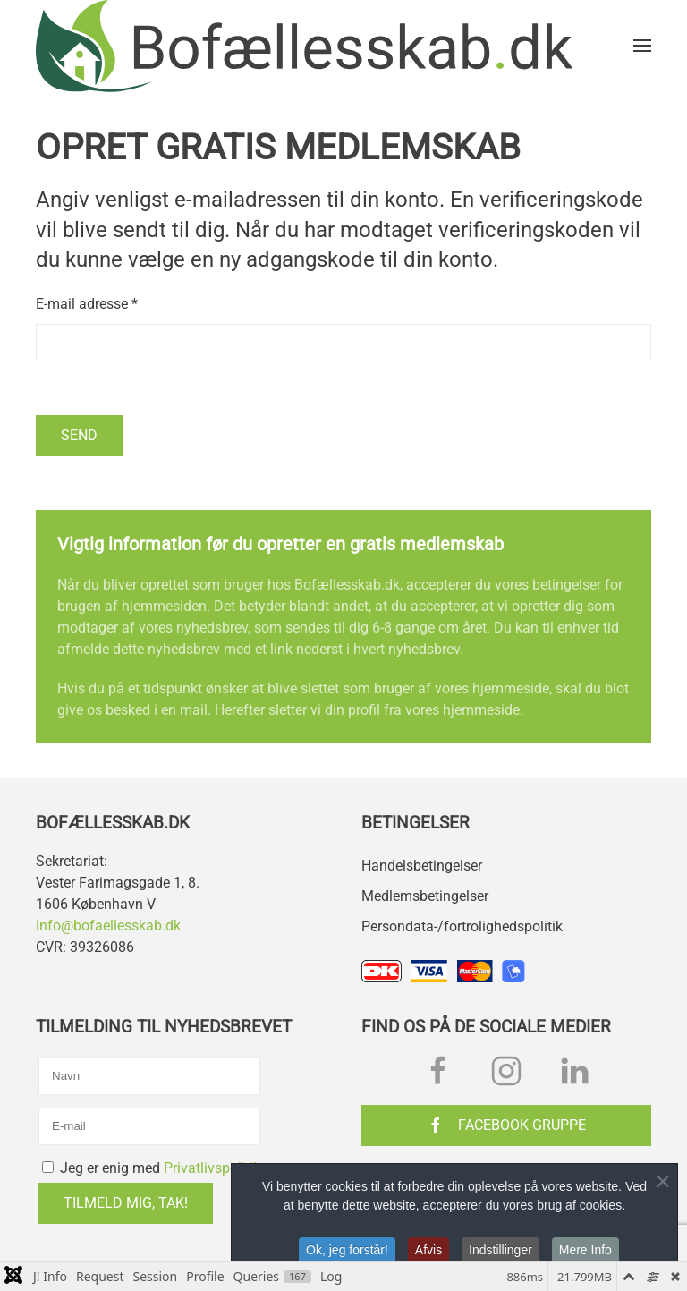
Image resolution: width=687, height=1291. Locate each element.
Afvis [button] (428, 1252)
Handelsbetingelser (421, 865)
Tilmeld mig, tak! (126, 1202)
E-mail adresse (87, 303)
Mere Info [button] (585, 1252)
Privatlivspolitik (212, 1167)
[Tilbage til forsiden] (304, 46)
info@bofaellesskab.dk (108, 925)
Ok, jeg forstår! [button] (347, 1252)
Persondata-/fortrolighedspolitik (462, 926)
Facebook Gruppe (506, 1125)
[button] (642, 45)
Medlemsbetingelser (424, 896)
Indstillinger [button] (500, 1252)
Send (79, 435)
